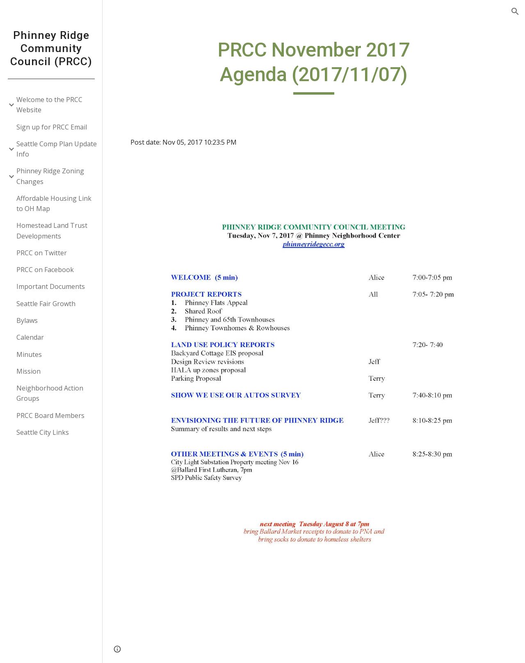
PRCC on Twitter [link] (41, 252)
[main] (313, 66)
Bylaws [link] (27, 320)
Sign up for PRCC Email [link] (51, 127)
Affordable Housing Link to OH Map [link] (53, 203)
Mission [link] (28, 371)
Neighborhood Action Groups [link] (49, 393)
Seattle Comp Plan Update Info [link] (56, 149)
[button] (515, 11)
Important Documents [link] (50, 286)
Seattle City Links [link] (42, 432)
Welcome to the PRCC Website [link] (49, 104)
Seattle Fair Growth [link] (45, 303)
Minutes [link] (29, 354)
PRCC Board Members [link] (50, 415)
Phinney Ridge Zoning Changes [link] (50, 176)
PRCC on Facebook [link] (45, 269)
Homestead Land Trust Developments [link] (51, 230)
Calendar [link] (30, 337)
